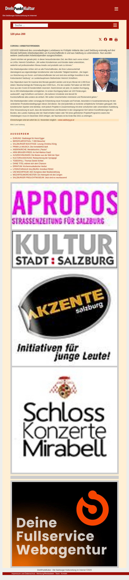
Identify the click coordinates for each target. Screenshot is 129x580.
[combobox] (30, 25)
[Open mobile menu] (115, 25)
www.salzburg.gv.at (66, 120)
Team (57, 574)
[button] (100, 39)
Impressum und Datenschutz (23, 574)
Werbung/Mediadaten (45, 574)
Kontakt (64, 574)
